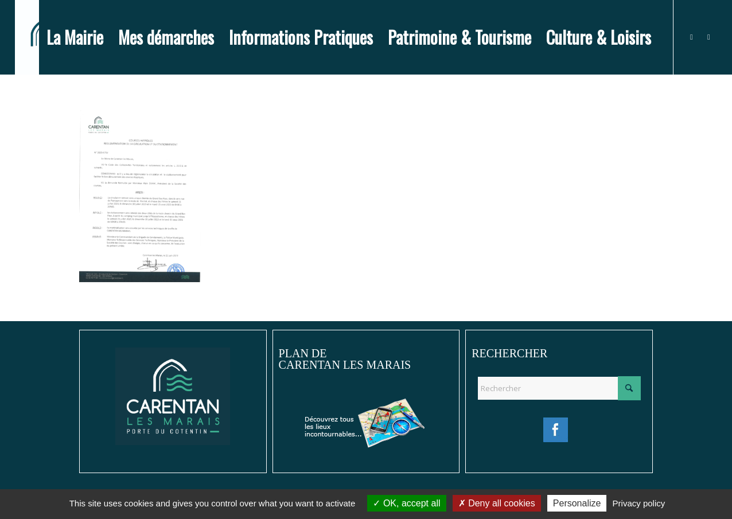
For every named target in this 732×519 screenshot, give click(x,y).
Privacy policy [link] (639, 503)
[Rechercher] (559, 388)
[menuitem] (75, 37)
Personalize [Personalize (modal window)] (577, 503)
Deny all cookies (496, 503)
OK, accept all (406, 503)
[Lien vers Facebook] (691, 36)
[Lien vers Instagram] (708, 36)
